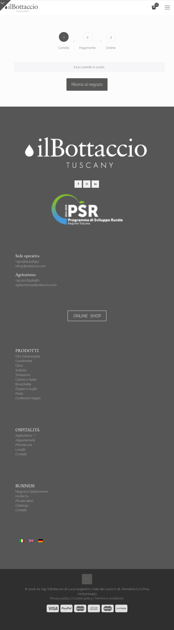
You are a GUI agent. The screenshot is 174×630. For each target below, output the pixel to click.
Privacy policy (60, 598)
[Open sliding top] (5, 5)
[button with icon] (78, 184)
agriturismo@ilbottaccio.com (36, 285)
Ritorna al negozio (87, 84)
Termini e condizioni (109, 598)
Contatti (21, 454)
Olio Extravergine (27, 356)
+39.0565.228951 (27, 261)
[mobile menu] (167, 7)
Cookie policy (82, 598)
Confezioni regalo (28, 398)
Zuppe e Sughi (26, 389)
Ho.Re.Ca (22, 496)
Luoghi (20, 449)
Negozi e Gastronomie (31, 491)
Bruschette (23, 384)
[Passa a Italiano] (22, 541)
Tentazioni (22, 375)
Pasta (19, 393)
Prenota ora (23, 445)
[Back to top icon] (87, 579)
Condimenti (23, 361)
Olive (19, 365)
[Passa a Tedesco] (40, 541)
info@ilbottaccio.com (30, 266)
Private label (24, 501)
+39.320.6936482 (27, 280)
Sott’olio (21, 370)
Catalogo (22, 505)
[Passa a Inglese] (31, 541)
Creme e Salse (26, 379)
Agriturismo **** (26, 435)
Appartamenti (25, 440)
